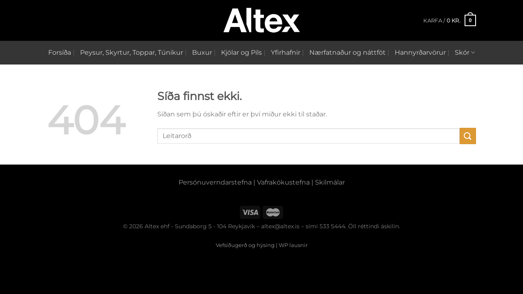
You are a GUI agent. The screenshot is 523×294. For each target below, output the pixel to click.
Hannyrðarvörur (420, 52)
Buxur (202, 52)
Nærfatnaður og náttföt (347, 52)
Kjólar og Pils (241, 52)
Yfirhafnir (285, 52)
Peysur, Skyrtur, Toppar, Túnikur (131, 52)
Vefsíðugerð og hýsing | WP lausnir (262, 245)
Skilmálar (330, 182)
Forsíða (59, 52)
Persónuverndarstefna (215, 182)
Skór (465, 53)
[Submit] (468, 136)
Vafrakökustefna (283, 182)
